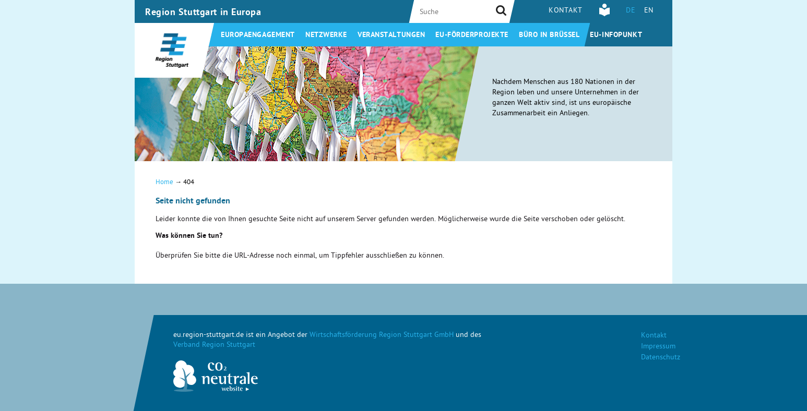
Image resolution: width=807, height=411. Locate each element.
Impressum (658, 347)
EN (649, 11)
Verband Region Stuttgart (214, 345)
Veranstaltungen (391, 35)
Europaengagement (258, 35)
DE (630, 11)
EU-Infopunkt (616, 35)
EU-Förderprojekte (471, 35)
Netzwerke (326, 35)
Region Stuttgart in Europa (203, 13)
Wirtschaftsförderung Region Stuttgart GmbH (382, 335)
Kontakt (566, 11)
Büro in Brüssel (549, 35)
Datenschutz (660, 358)
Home (164, 183)
